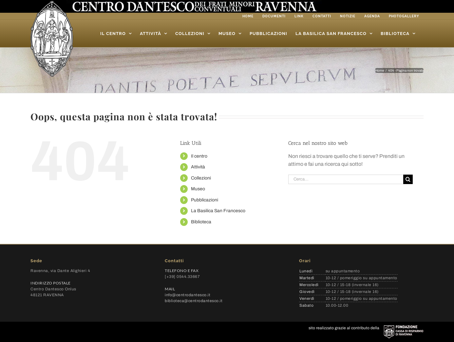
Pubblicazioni (204, 199)
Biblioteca (201, 221)
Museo (198, 188)
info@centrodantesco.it (187, 295)
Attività (198, 166)
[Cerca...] (345, 179)
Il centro (199, 156)
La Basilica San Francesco (218, 210)
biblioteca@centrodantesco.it (193, 301)
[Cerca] (408, 179)
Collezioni (201, 178)
